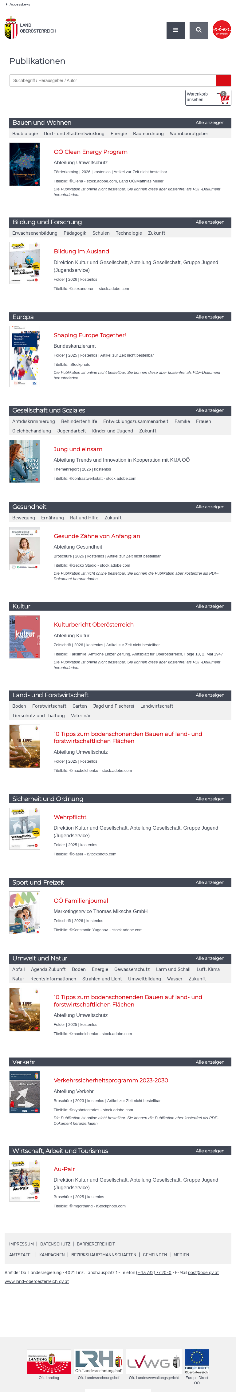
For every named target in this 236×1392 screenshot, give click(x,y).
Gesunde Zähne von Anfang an (97, 536)
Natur (18, 979)
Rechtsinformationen (53, 979)
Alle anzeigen (210, 122)
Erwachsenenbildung (34, 233)
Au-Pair (64, 1169)
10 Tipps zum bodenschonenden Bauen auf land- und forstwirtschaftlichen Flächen (128, 738)
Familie (182, 421)
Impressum (21, 1244)
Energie (119, 133)
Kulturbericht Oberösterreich (94, 624)
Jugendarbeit (71, 431)
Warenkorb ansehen (206, 96)
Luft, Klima (208, 969)
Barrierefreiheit (96, 1244)
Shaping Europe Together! (90, 335)
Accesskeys (18, 4)
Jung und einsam (78, 449)
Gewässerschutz (132, 969)
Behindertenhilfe (79, 421)
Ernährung (52, 518)
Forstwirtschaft (49, 706)
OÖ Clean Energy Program (91, 152)
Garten (80, 706)
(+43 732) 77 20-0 (153, 1273)
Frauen (203, 421)
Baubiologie (25, 133)
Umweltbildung (144, 979)
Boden (19, 706)
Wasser (175, 979)
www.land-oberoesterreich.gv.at (37, 1282)
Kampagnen (52, 1255)
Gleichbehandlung (31, 431)
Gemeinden (155, 1255)
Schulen (101, 233)
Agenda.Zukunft (48, 969)
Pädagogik (75, 233)
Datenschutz (55, 1244)
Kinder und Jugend (112, 431)
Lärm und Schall (173, 969)
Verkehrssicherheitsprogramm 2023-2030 (111, 1080)
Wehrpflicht (70, 817)
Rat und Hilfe (84, 518)
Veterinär (81, 716)
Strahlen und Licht (102, 979)
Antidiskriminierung (33, 421)
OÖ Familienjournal (81, 900)
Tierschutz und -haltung (38, 716)
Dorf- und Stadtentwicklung (74, 133)
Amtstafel (21, 1255)
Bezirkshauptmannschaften (103, 1255)
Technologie (129, 233)
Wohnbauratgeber (189, 133)
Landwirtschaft (156, 706)
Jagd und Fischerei (113, 706)
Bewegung (23, 518)
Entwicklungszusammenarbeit (135, 421)
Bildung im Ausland (81, 251)
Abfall (18, 969)
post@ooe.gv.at (203, 1273)
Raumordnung (148, 133)
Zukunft (156, 233)
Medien (181, 1255)
